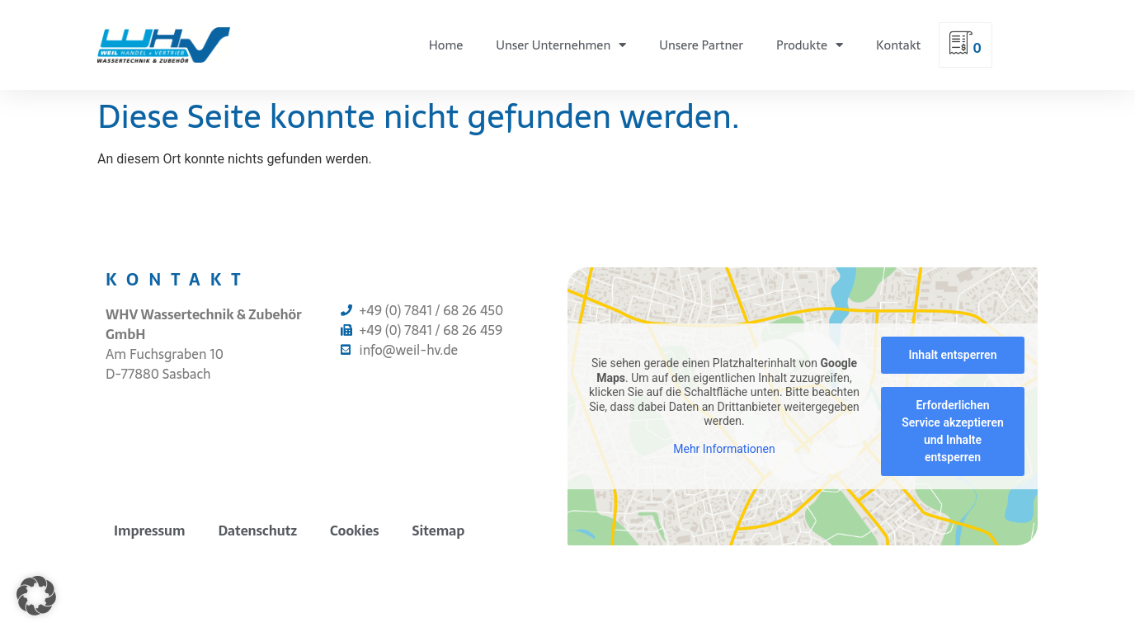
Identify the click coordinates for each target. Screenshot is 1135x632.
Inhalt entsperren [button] (953, 354)
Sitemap (438, 530)
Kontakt (898, 45)
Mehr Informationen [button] (724, 448)
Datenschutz (257, 530)
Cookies (354, 530)
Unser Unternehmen (561, 45)
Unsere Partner (701, 45)
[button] (36, 595)
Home (446, 45)
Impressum (149, 530)
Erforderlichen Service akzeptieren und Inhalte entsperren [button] (953, 431)
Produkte (809, 45)
